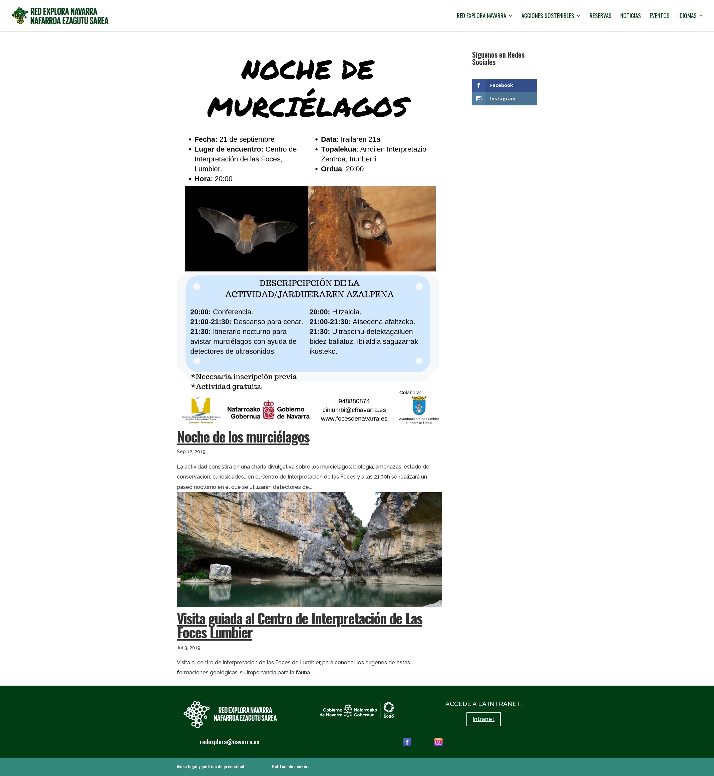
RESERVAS (601, 16)
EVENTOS (660, 16)
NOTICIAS (630, 16)
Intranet (483, 719)
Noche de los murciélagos (243, 436)
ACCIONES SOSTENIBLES (547, 16)
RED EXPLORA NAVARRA (481, 16)
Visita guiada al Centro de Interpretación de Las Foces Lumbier (299, 624)
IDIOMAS (687, 16)
